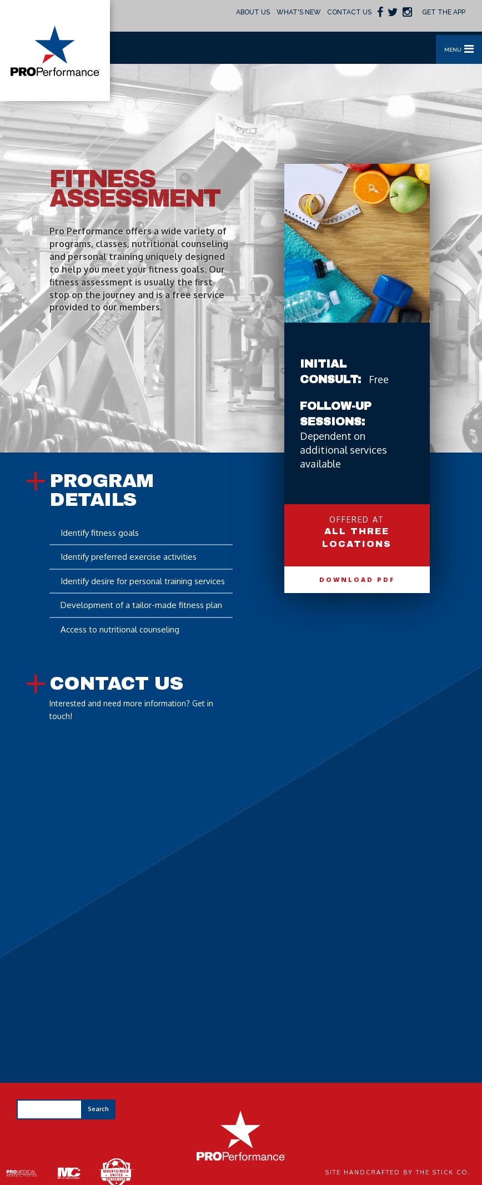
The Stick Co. (443, 1172)
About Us (253, 12)
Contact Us (349, 12)
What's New (299, 12)
